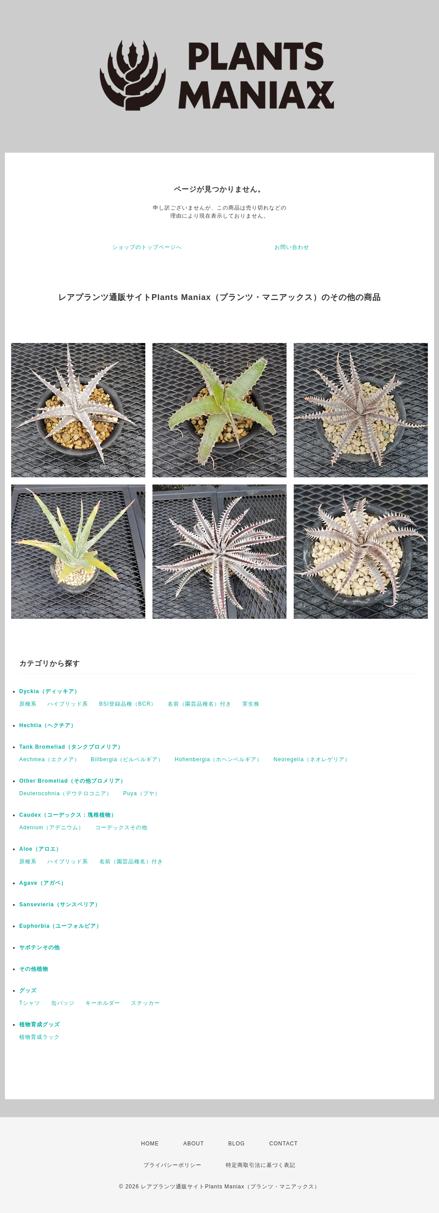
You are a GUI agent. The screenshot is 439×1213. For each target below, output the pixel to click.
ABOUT (193, 1143)
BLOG (236, 1143)
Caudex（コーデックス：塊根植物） (68, 815)
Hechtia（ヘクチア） (47, 725)
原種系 (28, 704)
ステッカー (145, 1003)
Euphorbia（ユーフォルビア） (60, 926)
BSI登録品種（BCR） (128, 704)
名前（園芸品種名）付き (200, 704)
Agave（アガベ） (43, 883)
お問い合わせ (291, 247)
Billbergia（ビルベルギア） (127, 759)
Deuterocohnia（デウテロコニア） (65, 793)
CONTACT (283, 1143)
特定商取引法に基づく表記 (260, 1165)
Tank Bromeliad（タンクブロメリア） (71, 747)
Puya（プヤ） (141, 793)
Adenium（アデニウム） (51, 827)
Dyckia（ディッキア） (49, 691)
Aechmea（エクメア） (49, 759)
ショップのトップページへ (147, 247)
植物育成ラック (39, 1037)
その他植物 (33, 969)
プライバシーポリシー (173, 1165)
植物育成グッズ (39, 1024)
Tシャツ (29, 1003)
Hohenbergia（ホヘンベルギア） (219, 759)
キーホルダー (102, 1003)
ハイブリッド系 (67, 704)
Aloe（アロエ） (40, 849)
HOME (150, 1143)
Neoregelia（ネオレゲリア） (312, 759)
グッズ (28, 990)
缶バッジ (63, 1003)
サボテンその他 (39, 947)
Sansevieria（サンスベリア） (60, 904)
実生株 (251, 704)
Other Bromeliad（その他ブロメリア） (72, 781)
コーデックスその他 (121, 827)
